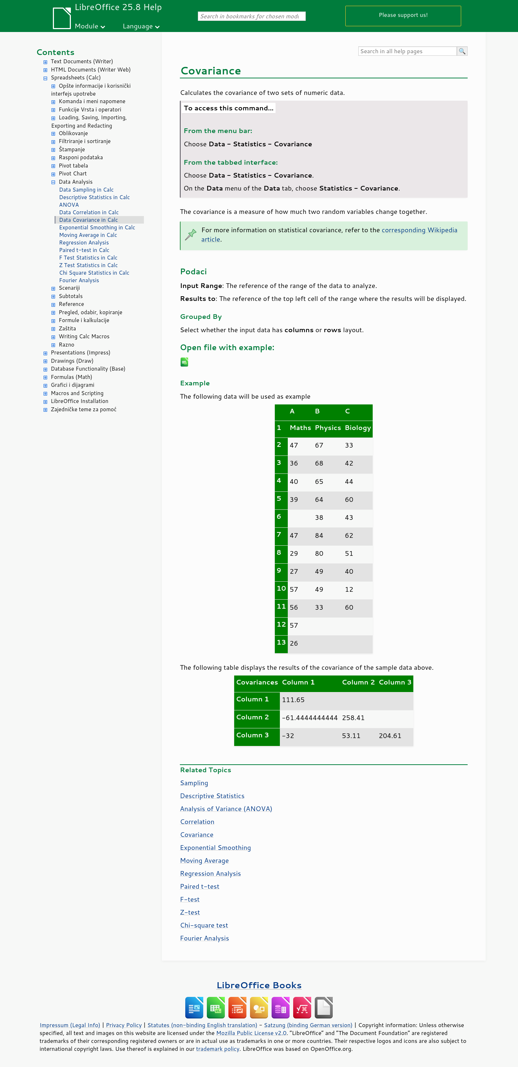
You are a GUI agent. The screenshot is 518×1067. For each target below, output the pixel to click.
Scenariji (69, 288)
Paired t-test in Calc (84, 250)
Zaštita (67, 328)
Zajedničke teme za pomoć (84, 409)
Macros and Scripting (77, 393)
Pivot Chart (73, 173)
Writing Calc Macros (84, 336)
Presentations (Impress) (80, 352)
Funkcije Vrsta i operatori (90, 109)
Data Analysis (75, 182)
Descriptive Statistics (212, 795)
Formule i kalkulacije (84, 320)
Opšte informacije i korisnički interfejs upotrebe (91, 90)
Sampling (194, 782)
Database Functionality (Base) (88, 368)
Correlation (197, 821)
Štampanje (72, 149)
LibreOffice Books (259, 985)
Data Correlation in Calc (89, 212)
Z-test (190, 912)
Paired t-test (199, 886)
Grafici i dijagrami (72, 385)
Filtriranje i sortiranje (85, 141)
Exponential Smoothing (215, 847)
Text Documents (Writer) (82, 61)
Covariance (196, 834)
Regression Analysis (84, 242)
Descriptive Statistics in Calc (94, 197)
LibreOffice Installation (79, 401)
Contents (55, 52)
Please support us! (403, 14)
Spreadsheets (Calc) (76, 77)
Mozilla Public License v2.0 (251, 1033)
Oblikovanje (73, 133)
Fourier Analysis (79, 280)
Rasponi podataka (81, 157)
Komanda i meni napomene (92, 101)
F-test (190, 899)
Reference (71, 304)
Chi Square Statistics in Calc (94, 272)
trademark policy (217, 1049)
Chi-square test (204, 925)
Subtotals (71, 296)
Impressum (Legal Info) (70, 1025)
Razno (66, 344)
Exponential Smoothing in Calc (97, 227)
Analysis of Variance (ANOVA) (226, 808)
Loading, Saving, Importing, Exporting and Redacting (89, 121)
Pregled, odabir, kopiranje (90, 312)
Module (86, 26)
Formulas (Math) (71, 377)
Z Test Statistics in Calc (88, 265)
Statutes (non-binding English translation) (202, 1025)
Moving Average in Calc (88, 235)
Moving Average (204, 860)
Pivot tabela (73, 165)
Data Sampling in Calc (86, 189)
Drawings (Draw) (72, 361)
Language (138, 26)
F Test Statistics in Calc (88, 257)
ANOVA (69, 205)
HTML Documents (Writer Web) (91, 69)
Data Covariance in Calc (88, 220)
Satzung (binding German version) (308, 1025)
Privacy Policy (124, 1025)
